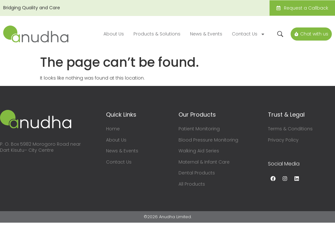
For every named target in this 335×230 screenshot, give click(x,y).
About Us (113, 34)
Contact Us (248, 34)
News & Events (206, 34)
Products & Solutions (156, 34)
